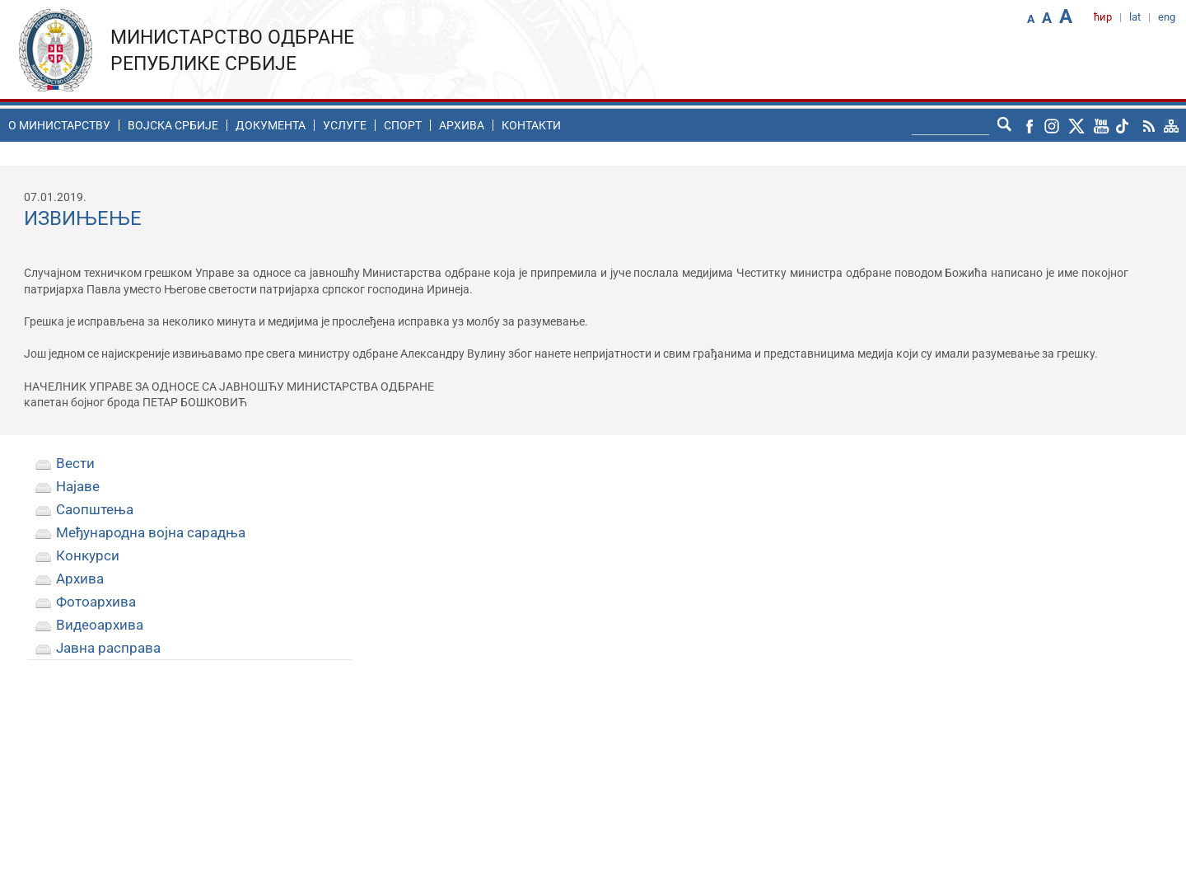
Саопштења (94, 509)
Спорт (403, 125)
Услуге (345, 125)
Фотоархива (96, 601)
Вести (75, 463)
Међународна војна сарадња (150, 532)
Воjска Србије (173, 125)
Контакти (531, 125)
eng (1166, 17)
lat (1135, 17)
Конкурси (87, 555)
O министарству (59, 125)
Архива (461, 125)
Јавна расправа (108, 648)
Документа (271, 125)
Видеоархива (99, 624)
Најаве (78, 486)
